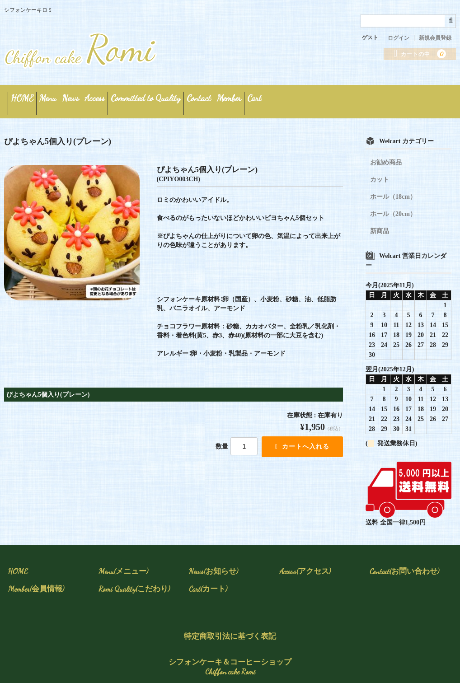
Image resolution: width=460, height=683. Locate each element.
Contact (303, 98)
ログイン (398, 38)
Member (354, 98)
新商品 (379, 223)
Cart (399, 98)
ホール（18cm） (393, 189)
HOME (28, 98)
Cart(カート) (208, 581)
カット (379, 172)
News (116, 98)
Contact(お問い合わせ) (404, 564)
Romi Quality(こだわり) (134, 581)
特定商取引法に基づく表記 (230, 629)
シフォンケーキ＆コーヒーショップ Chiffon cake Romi (230, 659)
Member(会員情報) (36, 581)
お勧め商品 (386, 155)
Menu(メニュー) (123, 564)
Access (160, 98)
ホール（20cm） (393, 206)
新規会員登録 (435, 38)
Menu (74, 98)
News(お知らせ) (213, 564)
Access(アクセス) (305, 564)
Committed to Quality (231, 98)
